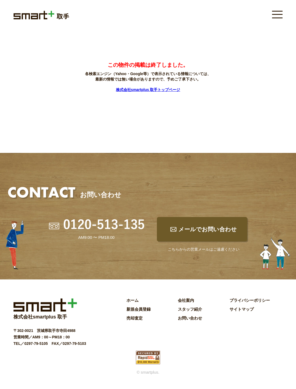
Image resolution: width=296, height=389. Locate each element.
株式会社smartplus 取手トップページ (148, 89)
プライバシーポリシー (250, 300)
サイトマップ (242, 309)
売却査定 (134, 318)
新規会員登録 (138, 309)
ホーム (132, 300)
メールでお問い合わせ (207, 229)
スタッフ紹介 (190, 309)
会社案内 (186, 300)
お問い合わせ (190, 318)
